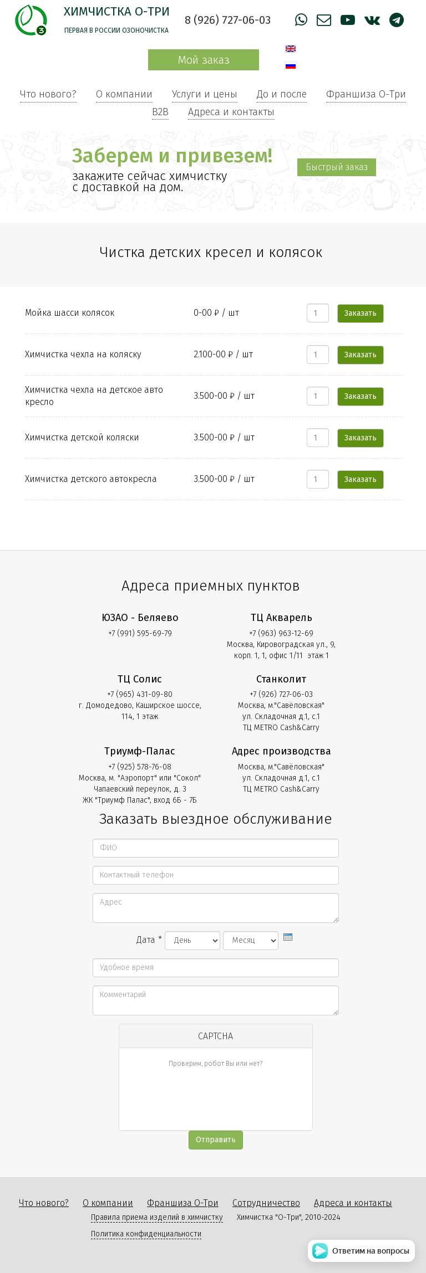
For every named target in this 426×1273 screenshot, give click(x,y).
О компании (124, 94)
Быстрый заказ (337, 167)
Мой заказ (204, 59)
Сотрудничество (266, 1203)
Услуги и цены (204, 94)
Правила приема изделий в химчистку (157, 1217)
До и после (282, 94)
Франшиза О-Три (366, 94)
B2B (160, 112)
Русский (291, 65)
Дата (149, 940)
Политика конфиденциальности (146, 1234)
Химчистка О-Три (117, 11)
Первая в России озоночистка (116, 30)
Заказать (360, 313)
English (291, 48)
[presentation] (288, 937)
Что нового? (48, 94)
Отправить (216, 1139)
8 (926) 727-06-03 (228, 20)
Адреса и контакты (231, 112)
